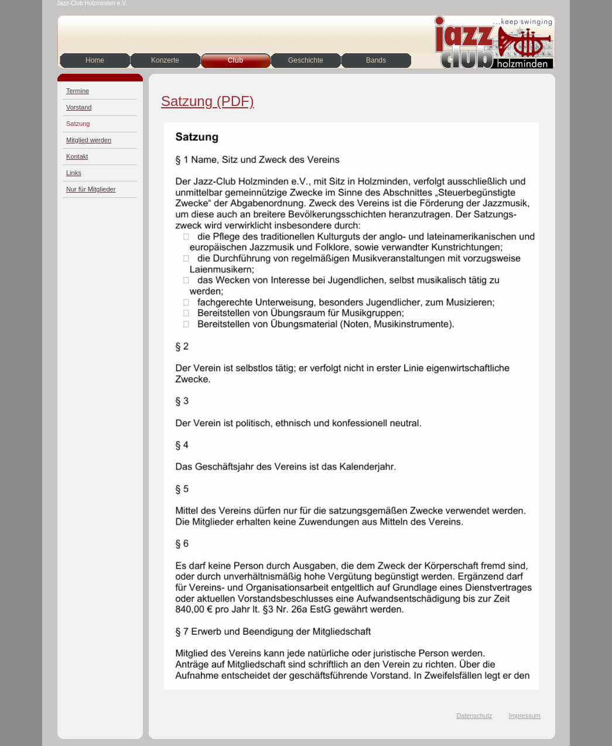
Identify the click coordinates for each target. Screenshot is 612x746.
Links (73, 172)
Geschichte (305, 60)
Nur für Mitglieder (90, 189)
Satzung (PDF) (207, 101)
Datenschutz (474, 715)
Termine (77, 90)
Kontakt (77, 156)
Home (95, 60)
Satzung (78, 123)
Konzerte (165, 60)
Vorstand (78, 107)
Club (236, 60)
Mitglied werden (88, 139)
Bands (376, 60)
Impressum (525, 715)
